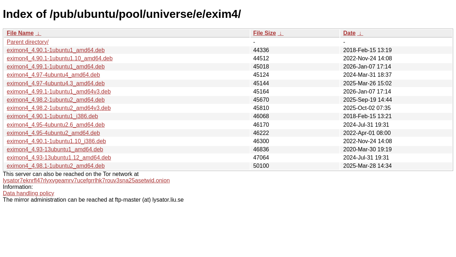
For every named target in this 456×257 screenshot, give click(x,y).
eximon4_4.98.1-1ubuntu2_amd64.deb (56, 166)
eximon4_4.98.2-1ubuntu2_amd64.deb (56, 100)
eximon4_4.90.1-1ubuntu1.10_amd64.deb (60, 58)
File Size (264, 33)
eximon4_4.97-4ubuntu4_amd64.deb (53, 75)
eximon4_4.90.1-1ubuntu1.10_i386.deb (56, 141)
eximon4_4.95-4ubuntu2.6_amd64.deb (56, 125)
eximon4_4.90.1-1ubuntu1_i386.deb (52, 116)
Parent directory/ (27, 42)
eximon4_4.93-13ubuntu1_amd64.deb (55, 149)
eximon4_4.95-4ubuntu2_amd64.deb (53, 133)
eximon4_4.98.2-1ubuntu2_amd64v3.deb (59, 108)
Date (349, 33)
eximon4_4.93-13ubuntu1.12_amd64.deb (59, 158)
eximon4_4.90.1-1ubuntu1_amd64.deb (56, 50)
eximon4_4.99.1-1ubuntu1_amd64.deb (56, 67)
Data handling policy (28, 193)
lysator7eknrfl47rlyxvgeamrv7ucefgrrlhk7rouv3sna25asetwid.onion (86, 180)
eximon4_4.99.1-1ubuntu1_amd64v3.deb (59, 92)
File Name (20, 33)
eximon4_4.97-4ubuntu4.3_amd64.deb (56, 83)
